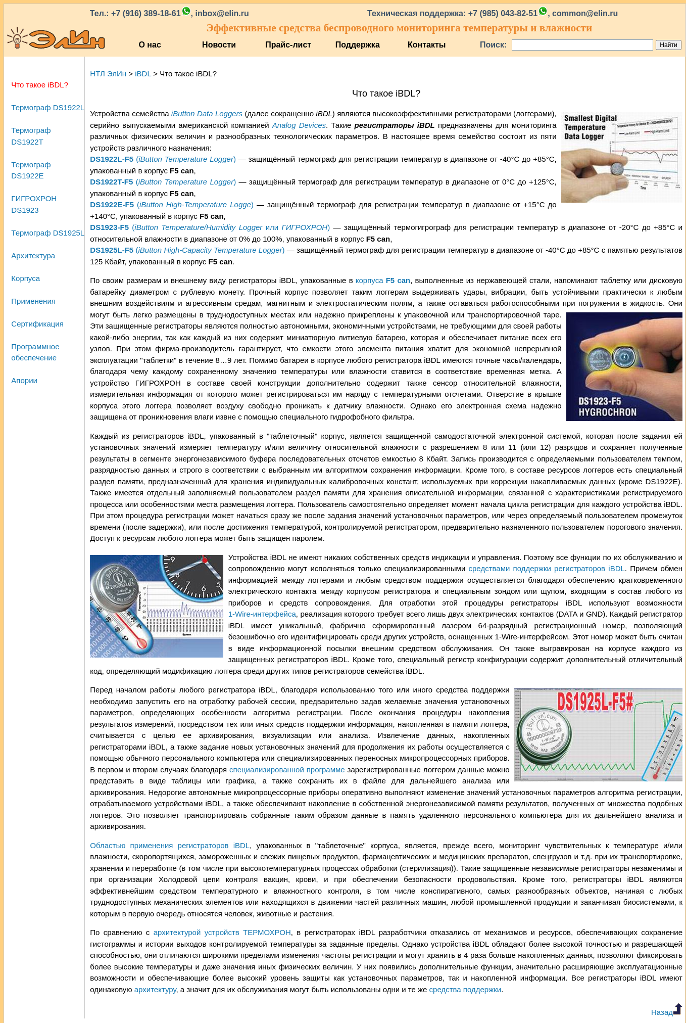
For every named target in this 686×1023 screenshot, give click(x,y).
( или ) (210, 227)
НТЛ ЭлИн (108, 73)
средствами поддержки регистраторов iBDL (547, 568)
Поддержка (357, 44)
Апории (24, 380)
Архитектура (33, 255)
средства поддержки (465, 989)
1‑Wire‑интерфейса (262, 614)
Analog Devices (299, 125)
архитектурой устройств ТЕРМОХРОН (222, 932)
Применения (33, 301)
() (163, 159)
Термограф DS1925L (47, 232)
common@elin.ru (585, 13)
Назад (666, 1012)
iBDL (143, 73)
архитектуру (155, 989)
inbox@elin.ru (222, 13)
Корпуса (25, 278)
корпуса (383, 280)
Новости (219, 44)
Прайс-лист (288, 44)
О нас (149, 44)
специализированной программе (287, 769)
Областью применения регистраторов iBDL (170, 845)
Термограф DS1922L (47, 107)
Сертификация (37, 323)
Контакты (427, 44)
